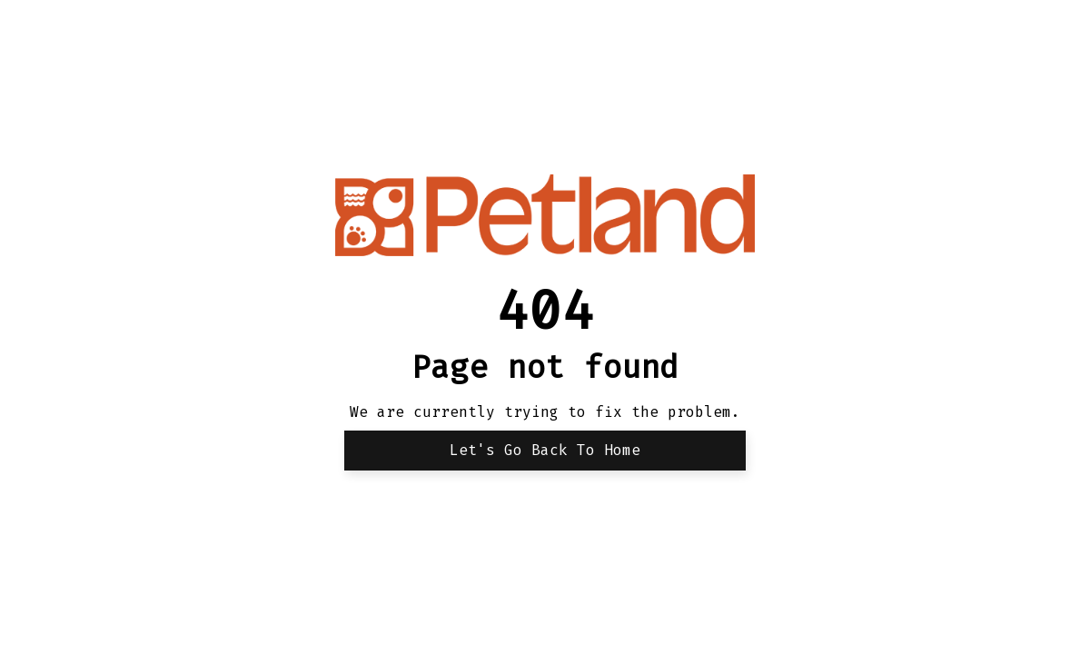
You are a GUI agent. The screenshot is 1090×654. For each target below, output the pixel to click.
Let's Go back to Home (545, 450)
